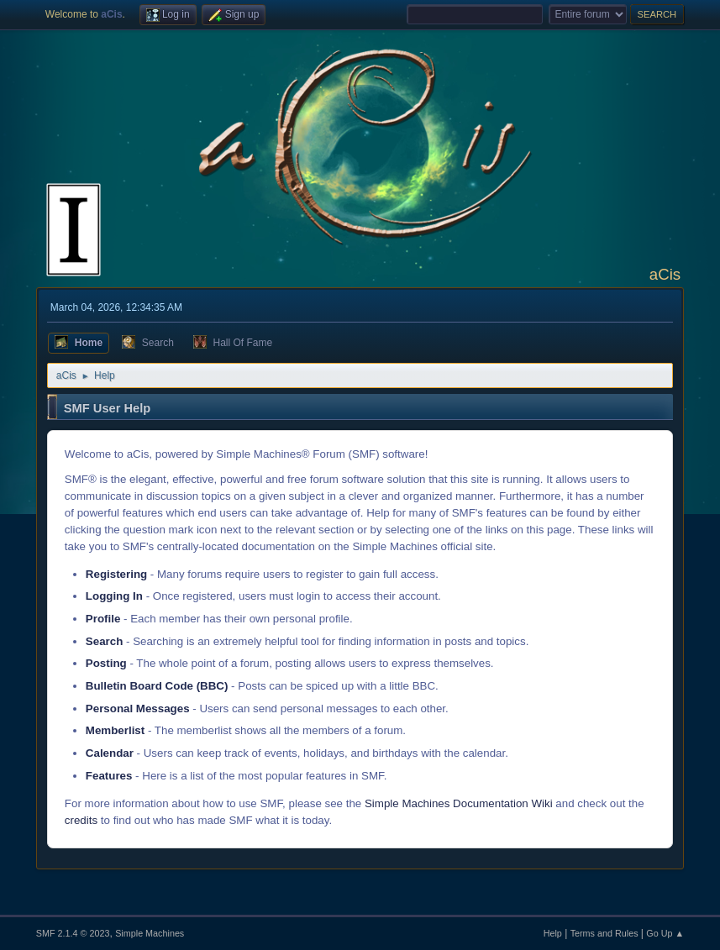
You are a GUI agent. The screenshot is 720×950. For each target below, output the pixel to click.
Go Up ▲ (665, 933)
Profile (103, 618)
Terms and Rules (604, 933)
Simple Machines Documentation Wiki (459, 803)
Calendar (110, 753)
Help (553, 933)
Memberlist (115, 730)
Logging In (114, 596)
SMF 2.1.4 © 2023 (73, 933)
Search (104, 641)
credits (81, 820)
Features (109, 775)
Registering (116, 574)
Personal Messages (138, 708)
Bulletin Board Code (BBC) (157, 686)
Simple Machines (149, 933)
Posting (106, 663)
